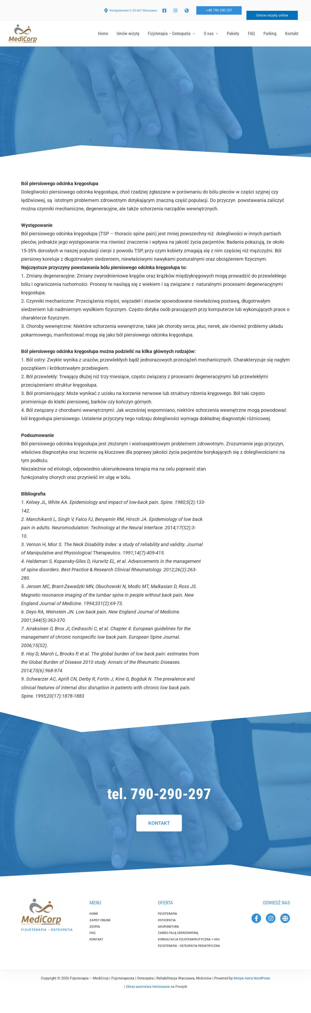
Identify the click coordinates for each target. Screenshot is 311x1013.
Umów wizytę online (272, 15)
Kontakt (291, 33)
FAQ (251, 33)
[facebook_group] (176, 10)
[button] (219, 10)
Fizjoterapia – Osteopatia (169, 33)
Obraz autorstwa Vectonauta (148, 1000)
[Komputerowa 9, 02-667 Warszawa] (130, 10)
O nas (209, 33)
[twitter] (187, 10)
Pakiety (233, 33)
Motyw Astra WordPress (252, 992)
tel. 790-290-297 (159, 792)
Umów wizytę (128, 33)
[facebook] (165, 10)
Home (103, 33)
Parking (269, 33)
